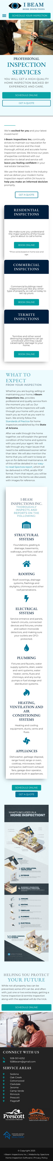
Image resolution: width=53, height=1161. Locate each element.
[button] (4, 16)
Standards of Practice (18, 421)
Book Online (26, 245)
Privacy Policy (41, 1158)
